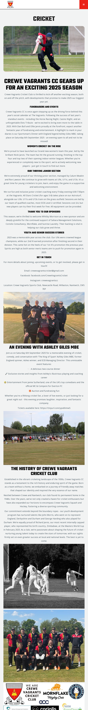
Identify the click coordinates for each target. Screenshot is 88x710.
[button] (83, 4)
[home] (39, 4)
